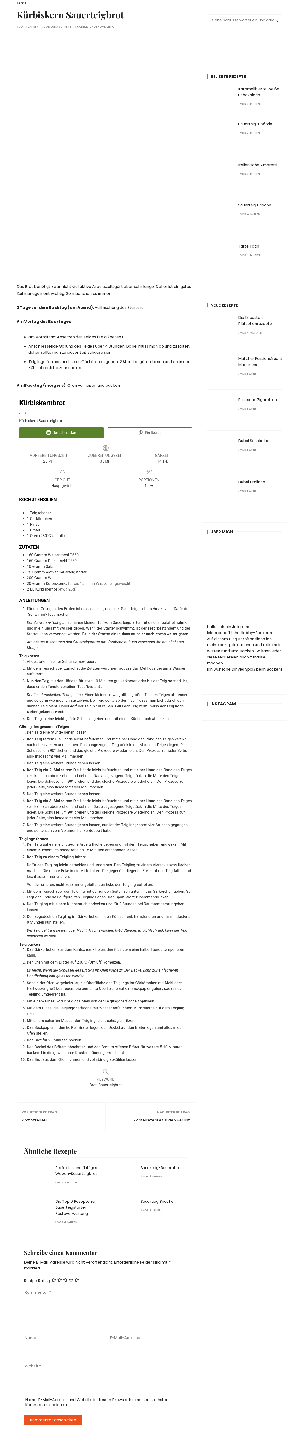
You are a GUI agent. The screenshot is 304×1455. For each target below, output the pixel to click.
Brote (22, 3)
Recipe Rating (37, 1280)
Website (33, 1365)
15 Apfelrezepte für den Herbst (160, 1119)
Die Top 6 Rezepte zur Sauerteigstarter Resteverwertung (75, 1207)
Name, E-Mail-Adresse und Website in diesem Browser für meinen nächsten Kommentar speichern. (97, 1402)
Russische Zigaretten (257, 399)
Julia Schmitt (61, 26)
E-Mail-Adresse (125, 1337)
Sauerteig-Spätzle (255, 124)
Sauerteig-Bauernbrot (161, 1167)
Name (30, 1337)
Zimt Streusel (34, 1119)
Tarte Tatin (248, 246)
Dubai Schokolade (255, 441)
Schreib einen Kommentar (96, 26)
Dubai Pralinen (251, 482)
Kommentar (38, 1292)
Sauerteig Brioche (157, 1200)
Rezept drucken (61, 433)
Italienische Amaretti (257, 165)
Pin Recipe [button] (149, 433)
